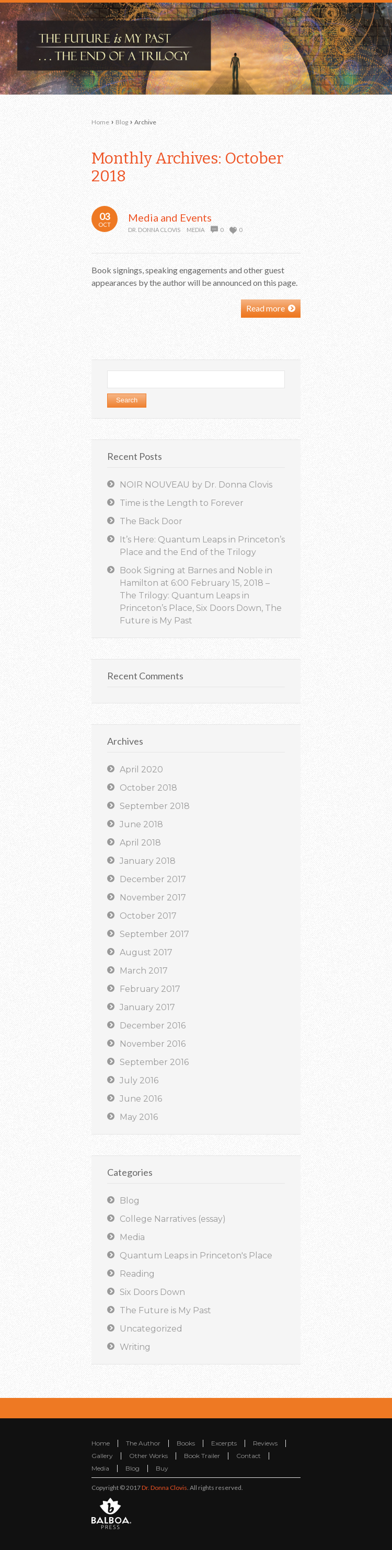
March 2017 (144, 971)
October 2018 (148, 788)
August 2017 (146, 952)
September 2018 (155, 806)
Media (195, 229)
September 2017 (154, 934)
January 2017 (147, 1007)
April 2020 (141, 769)
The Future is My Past (165, 1310)
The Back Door (151, 521)
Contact (248, 1456)
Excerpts (224, 1443)
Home (100, 122)
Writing (135, 1347)
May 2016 (139, 1117)
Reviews (265, 1443)
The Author (143, 1443)
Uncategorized (151, 1329)
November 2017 (153, 898)
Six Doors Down (152, 1292)
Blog (122, 122)
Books (186, 1443)
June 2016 (141, 1099)
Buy (162, 1468)
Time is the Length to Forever (182, 503)
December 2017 (153, 879)
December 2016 (153, 1026)
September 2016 (154, 1062)
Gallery (102, 1456)
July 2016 (139, 1080)
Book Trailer (202, 1456)
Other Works (148, 1456)
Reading (137, 1274)
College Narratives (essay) (173, 1219)
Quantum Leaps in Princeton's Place (196, 1255)
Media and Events (170, 217)
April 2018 (140, 843)
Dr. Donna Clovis (154, 229)
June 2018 (141, 824)
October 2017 (148, 916)
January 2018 (148, 861)
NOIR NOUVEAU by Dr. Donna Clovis (196, 485)
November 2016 (153, 1044)
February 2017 (150, 989)
